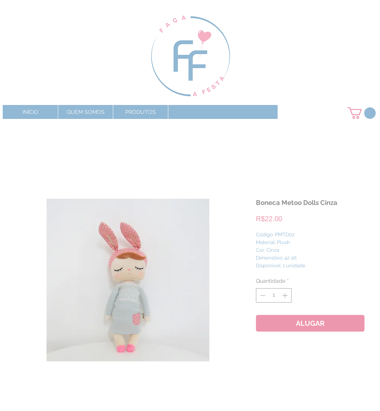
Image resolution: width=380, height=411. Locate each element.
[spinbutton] (274, 295)
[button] (140, 112)
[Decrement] (262, 295)
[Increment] (285, 295)
